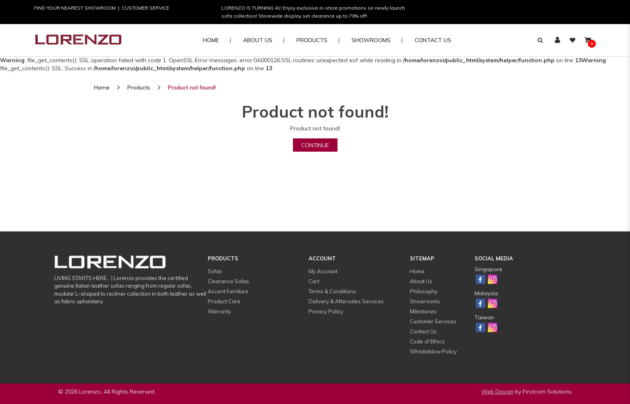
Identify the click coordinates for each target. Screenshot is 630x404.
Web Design (497, 391)
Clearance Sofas (228, 281)
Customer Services (433, 321)
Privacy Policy (326, 311)
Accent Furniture (228, 291)
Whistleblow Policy (433, 351)
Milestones (423, 311)
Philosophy (424, 291)
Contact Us (423, 331)
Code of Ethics (427, 341)
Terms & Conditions (332, 291)
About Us (421, 281)
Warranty (219, 311)
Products (138, 87)
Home (102, 87)
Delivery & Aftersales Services (346, 301)
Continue (315, 145)
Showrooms (425, 301)
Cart (314, 281)
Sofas (215, 271)
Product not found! (192, 87)
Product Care (224, 301)
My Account (323, 271)
